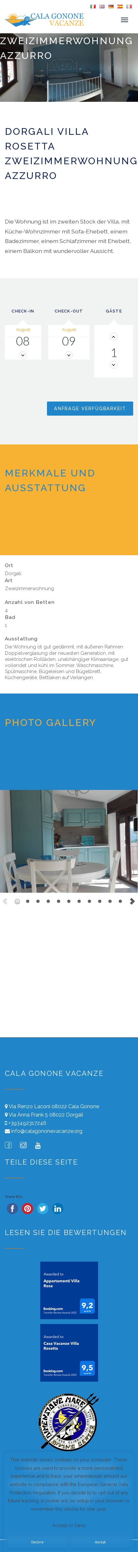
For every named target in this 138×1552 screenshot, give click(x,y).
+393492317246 (27, 1123)
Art (9, 580)
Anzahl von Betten (30, 602)
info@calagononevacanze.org (46, 1131)
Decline (37, 1542)
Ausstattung (21, 639)
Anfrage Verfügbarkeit (90, 408)
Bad (10, 617)
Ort (9, 565)
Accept (100, 1542)
